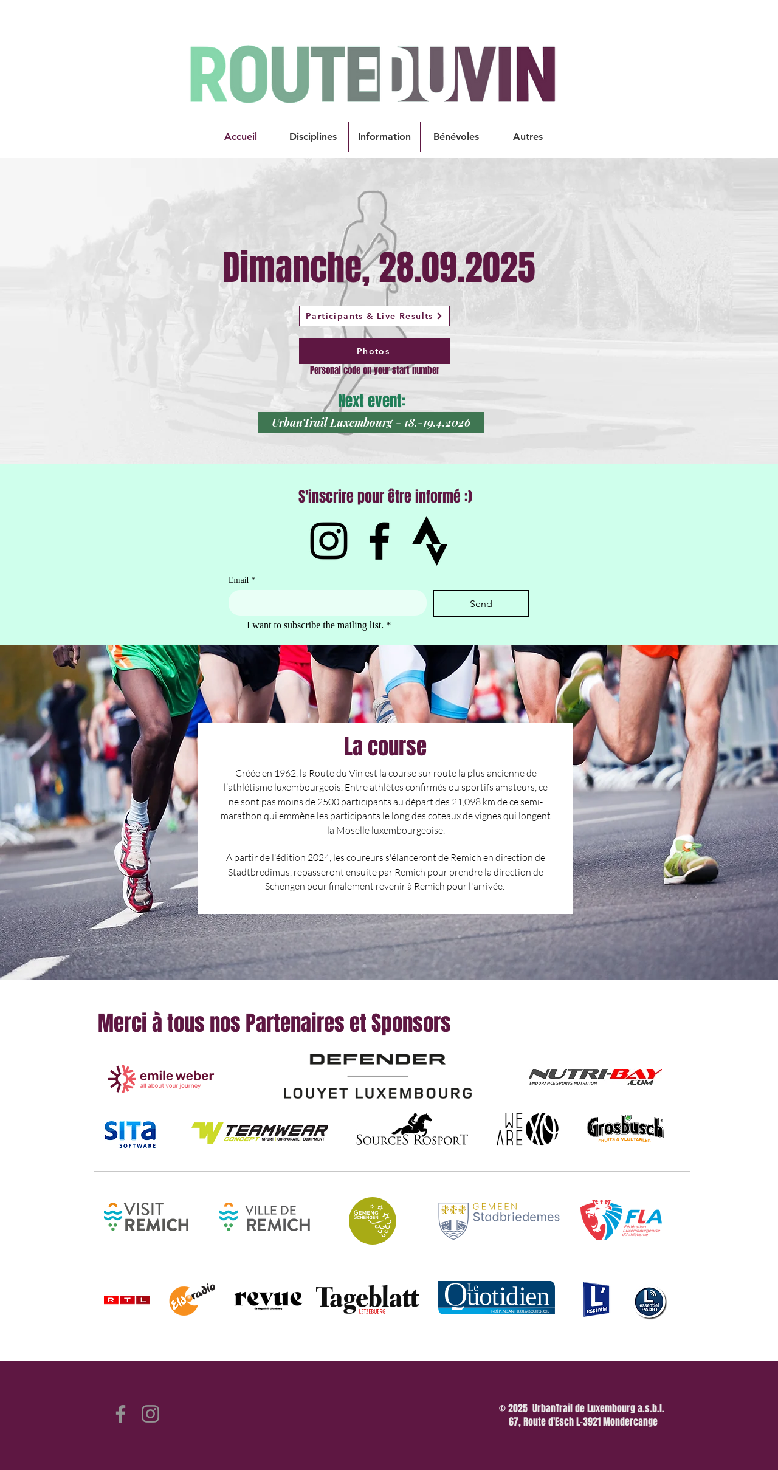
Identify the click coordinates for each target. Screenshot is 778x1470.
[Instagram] (329, 541)
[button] (312, 137)
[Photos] (374, 351)
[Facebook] (379, 541)
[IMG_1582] (430, 541)
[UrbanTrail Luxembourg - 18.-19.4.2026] (371, 422)
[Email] (324, 602)
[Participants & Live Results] (374, 316)
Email (242, 580)
